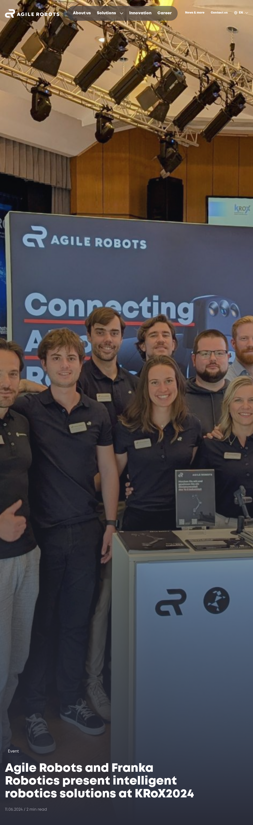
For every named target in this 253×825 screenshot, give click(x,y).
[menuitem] (82, 13)
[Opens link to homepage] (32, 13)
